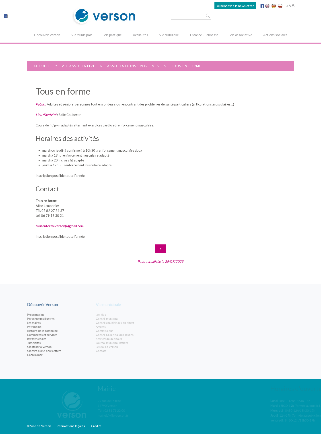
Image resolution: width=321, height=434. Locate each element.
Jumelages (47, 343)
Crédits (96, 426)
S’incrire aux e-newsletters (58, 351)
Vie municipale (82, 35)
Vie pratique (113, 35)
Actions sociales (275, 35)
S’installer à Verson (53, 347)
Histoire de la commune (56, 331)
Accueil (41, 66)
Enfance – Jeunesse (204, 35)
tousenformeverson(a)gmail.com (60, 226)
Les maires (47, 322)
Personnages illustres (54, 318)
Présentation (49, 314)
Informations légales (70, 426)
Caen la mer (48, 355)
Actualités (140, 35)
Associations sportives (133, 66)
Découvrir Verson (47, 35)
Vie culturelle (169, 35)
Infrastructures (50, 339)
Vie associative (241, 35)
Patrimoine (48, 327)
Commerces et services (56, 335)
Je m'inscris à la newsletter (235, 6)
